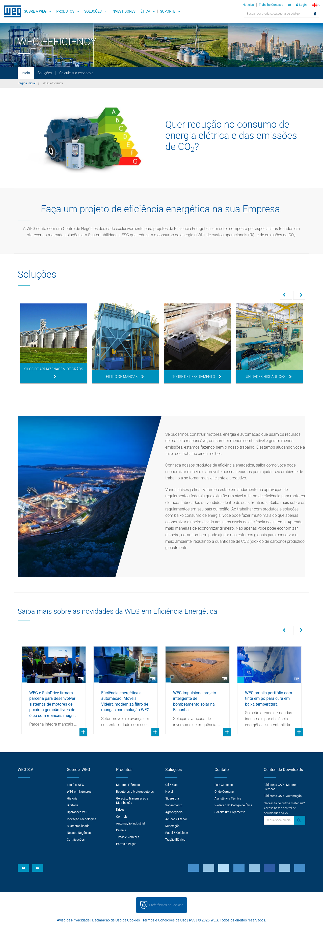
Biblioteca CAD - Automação (283, 795)
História (72, 798)
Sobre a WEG (35, 11)
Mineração (172, 825)
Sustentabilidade (78, 825)
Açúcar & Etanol (176, 818)
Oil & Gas (171, 784)
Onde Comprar (224, 791)
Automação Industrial (130, 823)
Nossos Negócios (79, 832)
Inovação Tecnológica (81, 818)
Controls (121, 816)
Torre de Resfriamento (196, 377)
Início (25, 73)
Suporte (167, 11)
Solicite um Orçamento (229, 811)
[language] (316, 5)
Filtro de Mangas (125, 377)
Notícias (248, 5)
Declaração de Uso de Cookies (116, 920)
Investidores (124, 11)
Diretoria (72, 805)
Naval (169, 791)
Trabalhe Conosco (271, 5)
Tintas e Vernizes (127, 836)
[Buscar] (315, 14)
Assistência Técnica (227, 798)
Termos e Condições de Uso (164, 920)
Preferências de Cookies (166, 904)
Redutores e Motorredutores (135, 791)
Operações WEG (78, 811)
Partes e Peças (126, 843)
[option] (53, 343)
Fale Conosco (223, 784)
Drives (120, 809)
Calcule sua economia (76, 73)
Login (301, 5)
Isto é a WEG (75, 784)
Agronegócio (173, 811)
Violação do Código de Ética (233, 805)
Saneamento (173, 805)
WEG (10, 11)
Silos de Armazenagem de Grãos (53, 372)
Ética (145, 11)
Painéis (121, 830)
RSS (192, 920)
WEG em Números (79, 791)
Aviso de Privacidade (73, 920)
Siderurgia (172, 798)
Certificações (76, 839)
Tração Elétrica (175, 839)
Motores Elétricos (128, 784)
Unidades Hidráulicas (268, 377)
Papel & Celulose (176, 832)
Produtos (65, 11)
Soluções (93, 11)
